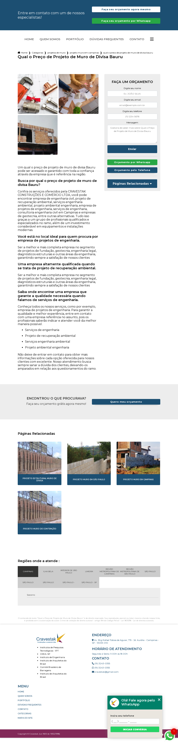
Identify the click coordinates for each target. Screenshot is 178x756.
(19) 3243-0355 (101, 663)
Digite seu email (132, 99)
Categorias (37, 52)
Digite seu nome (132, 88)
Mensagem (132, 122)
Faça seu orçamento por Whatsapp (126, 21)
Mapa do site (25, 718)
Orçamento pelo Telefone (132, 170)
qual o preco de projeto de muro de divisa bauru (128, 52)
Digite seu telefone (132, 111)
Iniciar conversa (135, 729)
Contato (137, 39)
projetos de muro (56, 52)
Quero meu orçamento (126, 401)
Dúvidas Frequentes (107, 39)
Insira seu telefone (122, 715)
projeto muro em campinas (84, 52)
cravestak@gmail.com (105, 671)
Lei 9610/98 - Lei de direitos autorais (137, 620)
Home (29, 39)
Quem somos (50, 39)
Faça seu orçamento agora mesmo (126, 9)
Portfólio (75, 39)
